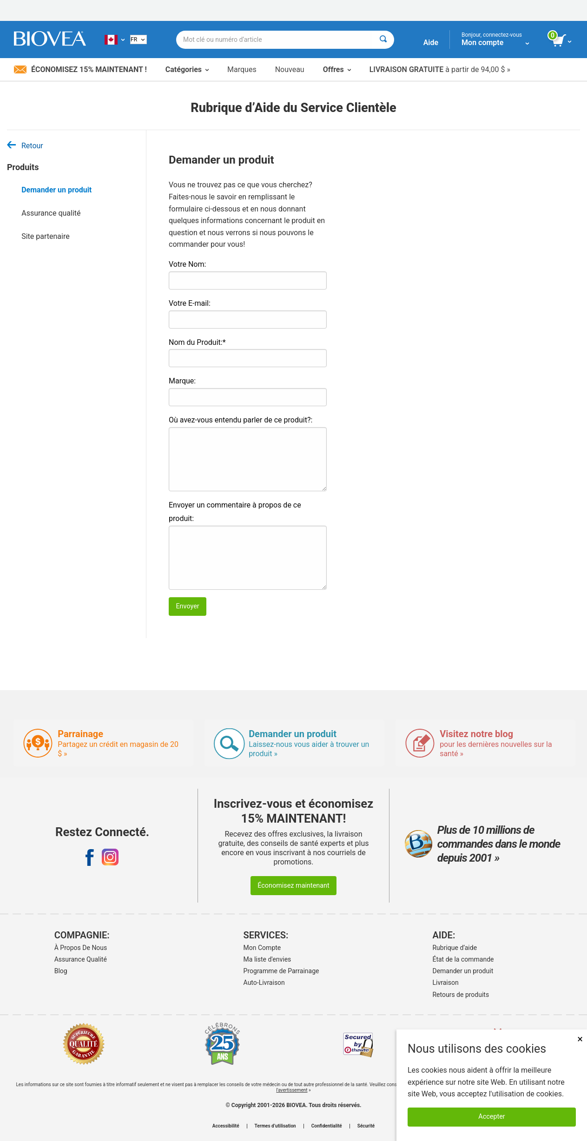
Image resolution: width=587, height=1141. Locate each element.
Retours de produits (460, 994)
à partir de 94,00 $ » (439, 69)
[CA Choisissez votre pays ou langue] (115, 39)
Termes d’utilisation (275, 1126)
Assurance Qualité (80, 959)
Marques (242, 69)
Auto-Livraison (264, 982)
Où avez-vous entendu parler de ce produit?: (240, 420)
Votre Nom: (187, 264)
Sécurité (366, 1126)
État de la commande (463, 959)
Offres (337, 69)
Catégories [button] (187, 69)
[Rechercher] (383, 40)
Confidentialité (326, 1126)
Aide (430, 42)
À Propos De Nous (80, 947)
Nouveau (289, 69)
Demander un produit (56, 189)
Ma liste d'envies (267, 959)
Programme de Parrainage (281, 971)
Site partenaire (45, 236)
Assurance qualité (50, 213)
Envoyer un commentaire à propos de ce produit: (235, 512)
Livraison (445, 982)
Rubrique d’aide (454, 947)
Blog (60, 971)
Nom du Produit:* (197, 342)
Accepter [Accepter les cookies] (491, 1117)
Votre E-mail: (190, 303)
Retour (25, 145)
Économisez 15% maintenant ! (80, 69)
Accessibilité (225, 1126)
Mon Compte (262, 947)
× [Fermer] (580, 1039)
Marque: (182, 380)
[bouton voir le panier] (562, 41)
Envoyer (187, 606)
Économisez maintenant (293, 886)
